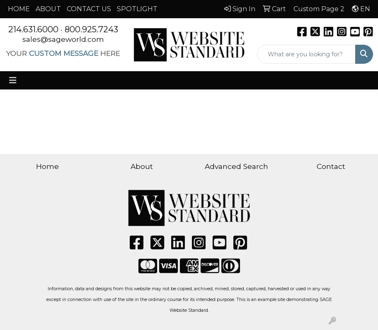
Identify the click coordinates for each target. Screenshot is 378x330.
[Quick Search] (306, 54)
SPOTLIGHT (137, 9)
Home (47, 166)
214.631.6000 (33, 29)
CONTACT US (89, 9)
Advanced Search (236, 166)
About (142, 166)
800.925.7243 (91, 29)
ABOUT (48, 9)
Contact (331, 166)
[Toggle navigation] (13, 80)
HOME (19, 9)
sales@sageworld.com (63, 39)
